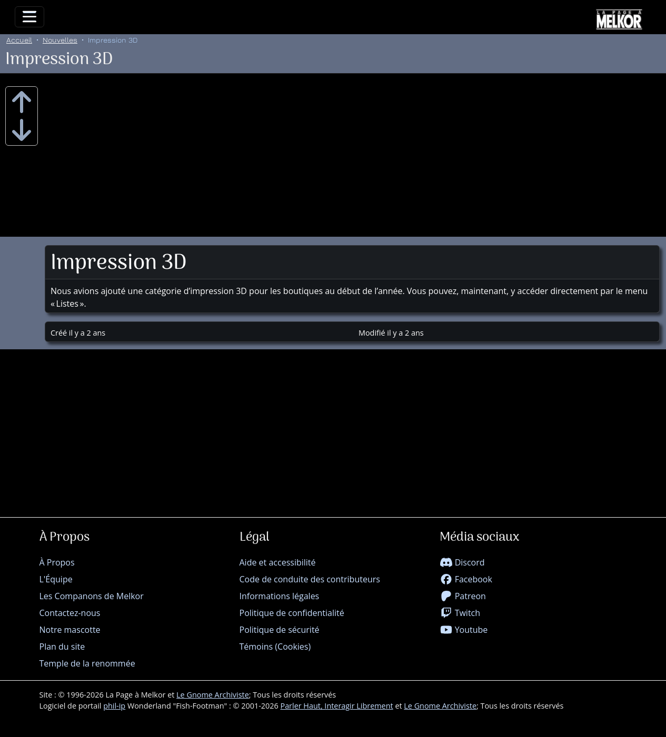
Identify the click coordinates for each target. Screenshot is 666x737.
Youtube (464, 629)
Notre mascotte (70, 629)
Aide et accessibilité (278, 562)
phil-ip (114, 706)
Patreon (463, 596)
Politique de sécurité (280, 629)
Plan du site (62, 646)
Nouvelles (60, 39)
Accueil (19, 39)
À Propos (57, 562)
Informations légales (280, 596)
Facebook (466, 579)
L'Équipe (56, 579)
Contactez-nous (70, 613)
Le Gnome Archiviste (212, 695)
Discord (462, 562)
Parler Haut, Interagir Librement (336, 706)
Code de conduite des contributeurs (310, 579)
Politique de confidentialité (292, 613)
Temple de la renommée (87, 663)
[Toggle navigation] (29, 16)
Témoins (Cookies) (275, 646)
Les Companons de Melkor (91, 596)
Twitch (460, 613)
